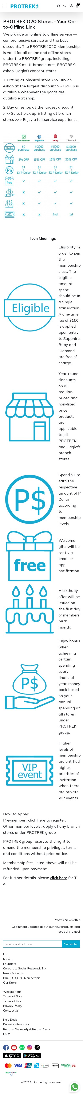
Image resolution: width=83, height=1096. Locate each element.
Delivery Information (17, 1024)
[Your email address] (32, 944)
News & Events (13, 973)
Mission (8, 959)
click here (36, 820)
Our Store (10, 982)
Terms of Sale (12, 996)
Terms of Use (12, 1001)
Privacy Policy (12, 1006)
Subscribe (71, 944)
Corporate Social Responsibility (24, 968)
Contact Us (11, 1010)
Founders (9, 964)
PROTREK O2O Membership (21, 978)
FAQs (6, 1034)
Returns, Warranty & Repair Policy (26, 1029)
